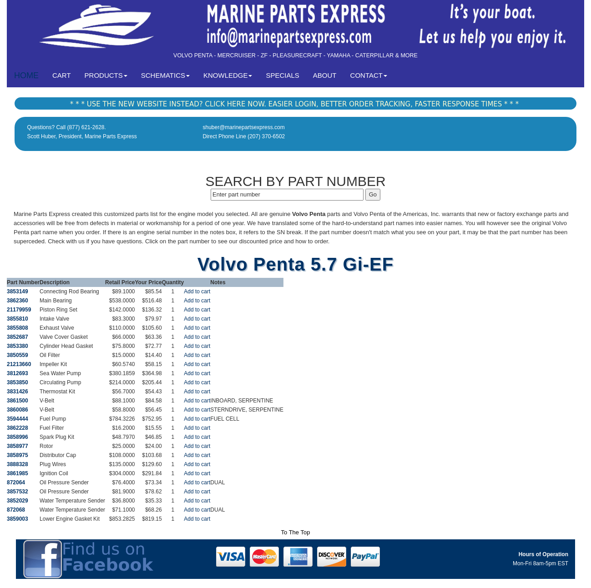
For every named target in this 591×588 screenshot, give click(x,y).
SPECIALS (282, 75)
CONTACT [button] (368, 75)
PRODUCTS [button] (106, 75)
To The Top (295, 532)
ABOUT (325, 75)
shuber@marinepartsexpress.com (243, 127)
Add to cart (197, 291)
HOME (26, 75)
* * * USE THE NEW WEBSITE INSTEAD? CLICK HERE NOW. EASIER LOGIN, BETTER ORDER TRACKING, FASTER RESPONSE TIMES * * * (294, 104)
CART (65, 74)
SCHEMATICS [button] (165, 75)
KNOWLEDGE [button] (228, 75)
